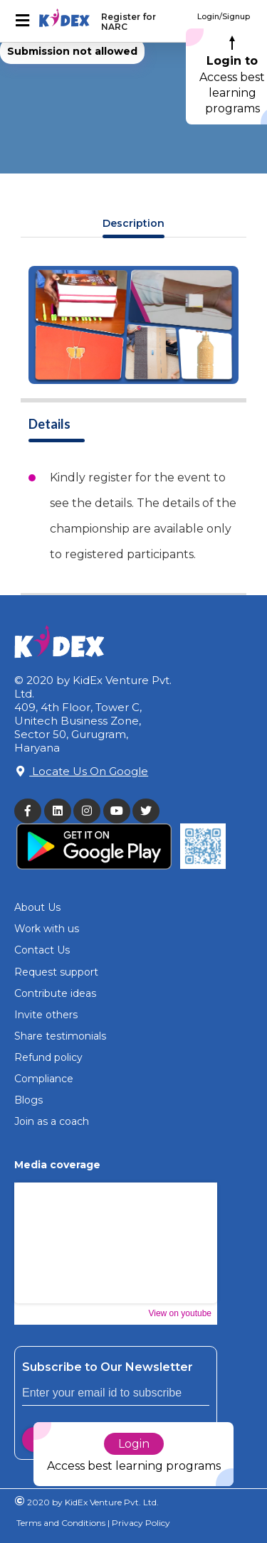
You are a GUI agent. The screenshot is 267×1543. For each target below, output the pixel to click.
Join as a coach (51, 1121)
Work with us (46, 928)
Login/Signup (223, 16)
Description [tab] (133, 223)
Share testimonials (60, 1036)
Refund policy (48, 1057)
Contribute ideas (55, 993)
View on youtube (179, 1313)
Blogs (28, 1100)
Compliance (43, 1078)
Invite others (46, 1014)
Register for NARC (128, 21)
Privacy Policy (140, 1522)
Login (134, 1444)
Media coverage (57, 1164)
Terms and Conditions (60, 1522)
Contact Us (42, 950)
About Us (37, 907)
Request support (56, 972)
